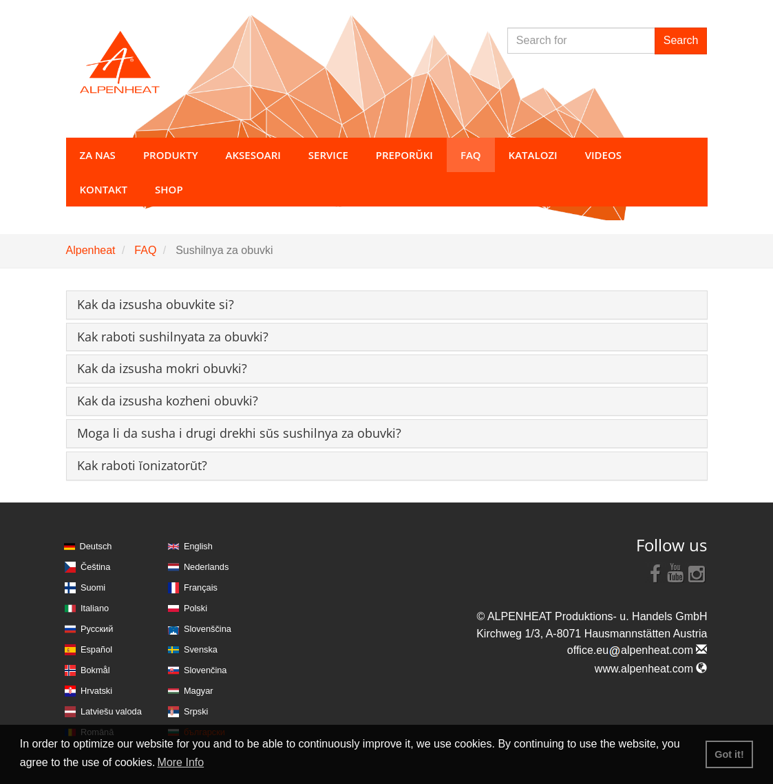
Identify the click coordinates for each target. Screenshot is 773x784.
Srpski (196, 711)
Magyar (198, 691)
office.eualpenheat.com (637, 650)
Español (96, 649)
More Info (181, 762)
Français (201, 587)
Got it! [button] (728, 754)
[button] (155, 304)
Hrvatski (96, 691)
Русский (97, 629)
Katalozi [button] (533, 155)
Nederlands (206, 567)
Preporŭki (404, 155)
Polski (195, 608)
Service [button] (328, 155)
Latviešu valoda (111, 711)
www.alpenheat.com (651, 669)
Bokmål (95, 670)
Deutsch (96, 546)
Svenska (201, 649)
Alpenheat (91, 250)
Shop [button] (169, 189)
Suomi (93, 587)
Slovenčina (205, 670)
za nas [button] (98, 155)
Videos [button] (603, 155)
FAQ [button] (470, 155)
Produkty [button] (170, 155)
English (198, 546)
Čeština (95, 567)
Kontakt (104, 189)
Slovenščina (207, 629)
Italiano (95, 608)
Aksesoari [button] (253, 155)
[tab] (387, 305)
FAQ (145, 250)
